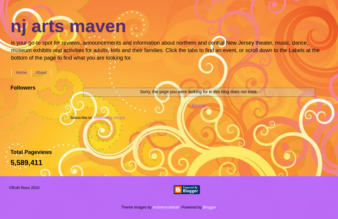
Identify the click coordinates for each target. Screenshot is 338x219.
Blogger (209, 207)
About (41, 72)
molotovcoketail (166, 207)
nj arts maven (68, 26)
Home (21, 72)
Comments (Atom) (109, 117)
